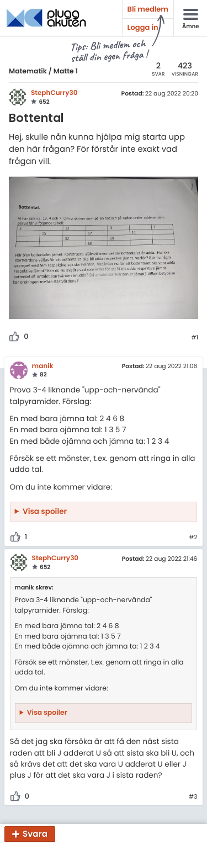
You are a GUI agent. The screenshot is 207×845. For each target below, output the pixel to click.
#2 (193, 537)
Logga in (143, 27)
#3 (193, 797)
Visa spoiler (45, 511)
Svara (35, 834)
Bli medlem (148, 9)
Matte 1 (66, 71)
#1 (194, 338)
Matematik (28, 71)
